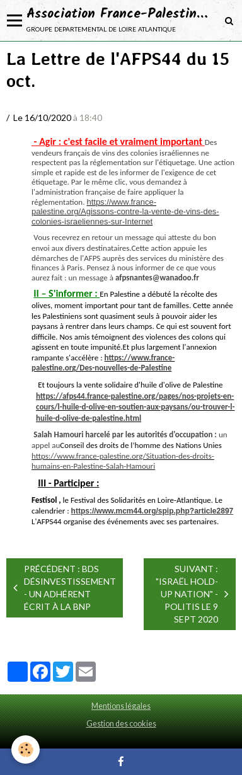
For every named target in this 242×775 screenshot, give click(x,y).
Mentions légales (121, 706)
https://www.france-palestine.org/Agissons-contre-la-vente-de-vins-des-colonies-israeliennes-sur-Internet (125, 211)
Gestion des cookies (121, 723)
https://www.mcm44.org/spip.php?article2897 (152, 511)
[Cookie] (25, 749)
